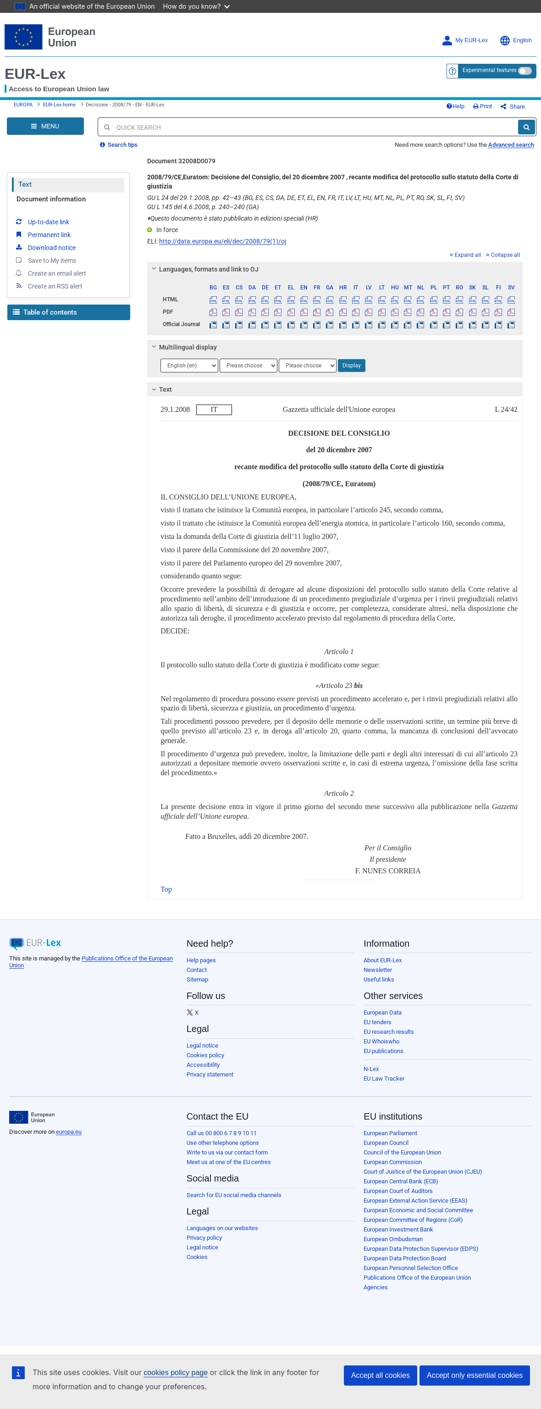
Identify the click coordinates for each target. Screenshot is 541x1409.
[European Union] (32, 1117)
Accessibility (203, 1064)
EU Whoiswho (381, 1041)
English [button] (515, 40)
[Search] (526, 127)
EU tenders (378, 1022)
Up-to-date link (41, 221)
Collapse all (503, 255)
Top (166, 889)
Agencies (376, 1287)
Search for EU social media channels (234, 1195)
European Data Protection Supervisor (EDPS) (421, 1248)
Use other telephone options (223, 1142)
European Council (386, 1142)
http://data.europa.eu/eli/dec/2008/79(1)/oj (222, 241)
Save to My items (45, 260)
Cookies (197, 1257)
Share (513, 106)
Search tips (119, 144)
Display (351, 365)
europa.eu (69, 1131)
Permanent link (42, 234)
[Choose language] (189, 365)
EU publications (383, 1051)
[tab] (335, 269)
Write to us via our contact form (227, 1152)
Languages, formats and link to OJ (204, 269)
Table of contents (45, 312)
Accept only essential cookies (475, 1375)
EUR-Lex (35, 74)
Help (455, 106)
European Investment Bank (398, 1229)
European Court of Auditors (398, 1190)
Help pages (201, 960)
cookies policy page (176, 1372)
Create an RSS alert (48, 285)
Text (25, 184)
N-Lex (371, 1068)
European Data (383, 1012)
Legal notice (202, 1045)
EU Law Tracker (384, 1078)
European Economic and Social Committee (418, 1210)
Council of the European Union (402, 1152)
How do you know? (196, 6)
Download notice (45, 247)
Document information (51, 199)
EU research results (389, 1031)
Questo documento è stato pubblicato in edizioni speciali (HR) (232, 218)
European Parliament (390, 1133)
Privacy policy (204, 1237)
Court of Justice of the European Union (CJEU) (423, 1171)
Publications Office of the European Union (417, 1277)
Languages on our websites (222, 1228)
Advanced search (511, 144)
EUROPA (23, 105)
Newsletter (378, 969)
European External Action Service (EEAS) (416, 1200)
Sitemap (197, 979)
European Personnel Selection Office (411, 1268)
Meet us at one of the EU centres (229, 1162)
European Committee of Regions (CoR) (413, 1219)
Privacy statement (210, 1074)
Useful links (379, 979)
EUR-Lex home (59, 105)
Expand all (465, 255)
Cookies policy (205, 1055)
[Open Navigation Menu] (45, 126)
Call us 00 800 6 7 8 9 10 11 (222, 1133)
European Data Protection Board (405, 1258)
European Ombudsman (393, 1239)
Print (482, 106)
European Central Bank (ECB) (401, 1181)
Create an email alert (50, 272)
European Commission (393, 1162)
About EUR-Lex (383, 960)
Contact (197, 969)
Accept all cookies (380, 1375)
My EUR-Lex (465, 40)
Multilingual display (183, 347)
